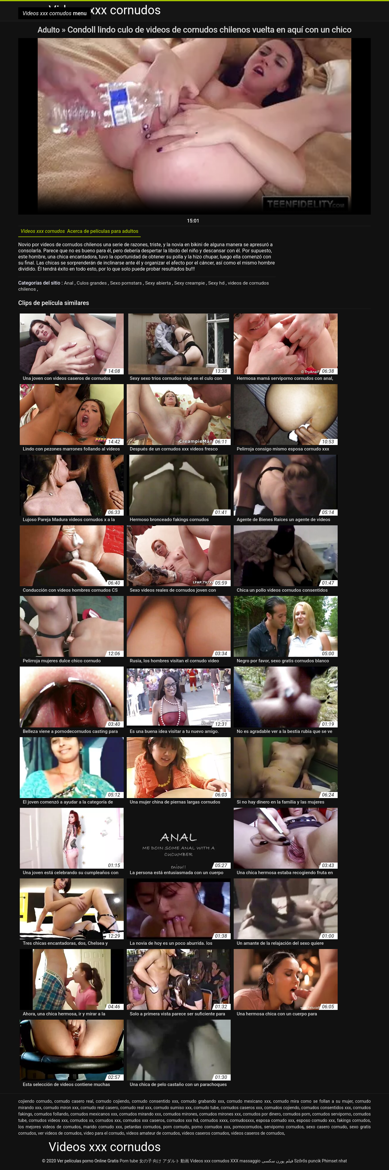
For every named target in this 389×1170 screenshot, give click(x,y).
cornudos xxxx (214, 1121)
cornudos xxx (108, 1121)
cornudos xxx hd (182, 1121)
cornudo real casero (99, 1108)
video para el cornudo (104, 1134)
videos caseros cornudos (205, 1134)
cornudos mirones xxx (220, 1115)
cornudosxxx (242, 1121)
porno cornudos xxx (211, 1128)
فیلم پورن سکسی (277, 1162)
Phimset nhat (334, 1162)
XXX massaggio (245, 1162)
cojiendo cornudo (35, 1102)
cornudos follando (51, 1115)
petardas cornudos (143, 1128)
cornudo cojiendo (112, 1102)
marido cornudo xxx (102, 1128)
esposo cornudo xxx (315, 1121)
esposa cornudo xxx (275, 1121)
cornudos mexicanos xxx (93, 1115)
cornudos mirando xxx (140, 1115)
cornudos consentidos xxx (326, 1108)
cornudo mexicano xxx (248, 1102)
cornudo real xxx (136, 1108)
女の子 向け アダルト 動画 (164, 1162)
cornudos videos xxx (48, 1121)
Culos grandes (93, 284)
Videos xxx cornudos (209, 1162)
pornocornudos (247, 1128)
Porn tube (129, 1162)
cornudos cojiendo (281, 1108)
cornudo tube (206, 1108)
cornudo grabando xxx (202, 1102)
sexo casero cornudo (326, 1128)
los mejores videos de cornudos (49, 1128)
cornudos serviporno (331, 1115)
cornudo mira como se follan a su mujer (313, 1102)
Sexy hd (221, 284)
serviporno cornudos (284, 1128)
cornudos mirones (180, 1115)
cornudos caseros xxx (241, 1108)
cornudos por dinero (262, 1115)
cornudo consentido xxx (155, 1102)
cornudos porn (296, 1115)
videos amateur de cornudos (153, 1134)
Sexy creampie (193, 284)
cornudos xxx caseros (143, 1121)
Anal (69, 284)
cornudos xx (81, 1121)
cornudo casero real (73, 1102)
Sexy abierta (161, 284)
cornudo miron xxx (61, 1108)
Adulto (49, 30)
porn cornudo (176, 1128)
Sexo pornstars (128, 284)
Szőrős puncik (307, 1162)
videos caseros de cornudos (257, 1134)
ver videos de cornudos (60, 1134)
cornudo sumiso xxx (172, 1108)
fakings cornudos (353, 1121)
